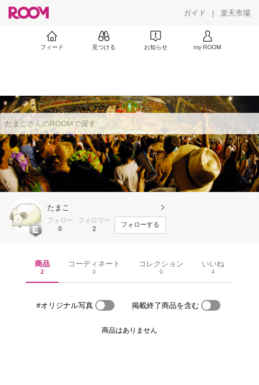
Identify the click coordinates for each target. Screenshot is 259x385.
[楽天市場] (235, 13)
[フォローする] (140, 225)
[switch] (105, 305)
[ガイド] (195, 13)
